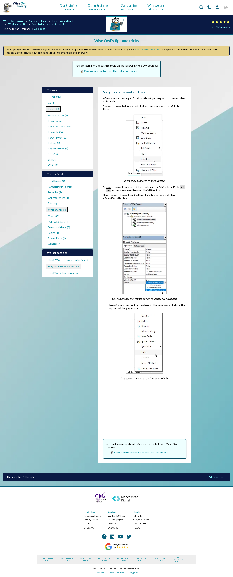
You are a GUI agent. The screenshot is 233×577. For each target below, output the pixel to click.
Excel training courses (48, 559)
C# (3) (51, 102)
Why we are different (155, 7)
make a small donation (147, 49)
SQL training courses (141, 559)
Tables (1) (53, 232)
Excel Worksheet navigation (64, 272)
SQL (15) (53, 154)
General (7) (54, 243)
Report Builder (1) (58, 148)
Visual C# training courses (178, 559)
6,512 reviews (221, 27)
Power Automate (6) (59, 126)
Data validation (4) (58, 221)
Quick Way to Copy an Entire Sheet (68, 259)
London (112, 512)
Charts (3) (53, 216)
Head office (89, 512)
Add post (39, 28)
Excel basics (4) (56, 181)
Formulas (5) (55, 192)
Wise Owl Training (13, 20)
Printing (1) (54, 203)
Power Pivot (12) (57, 137)
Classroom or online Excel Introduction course (111, 71)
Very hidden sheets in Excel (48, 24)
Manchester (139, 512)
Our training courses (68, 7)
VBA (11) (53, 165)
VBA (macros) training (160, 559)
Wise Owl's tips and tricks (116, 40)
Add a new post (217, 477)
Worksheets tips (17, 24)
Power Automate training (67, 559)
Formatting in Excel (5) (60, 186)
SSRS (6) (52, 159)
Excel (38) (53, 108)
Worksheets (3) (57, 209)
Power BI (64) (56, 132)
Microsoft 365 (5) (58, 115)
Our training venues (129, 7)
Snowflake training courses (123, 559)
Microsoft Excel (38, 20)
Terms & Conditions (116, 573)
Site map (100, 573)
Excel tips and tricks (63, 20)
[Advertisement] (144, 408)
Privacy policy (132, 573)
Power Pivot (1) (57, 238)
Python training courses (104, 559)
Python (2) (54, 143)
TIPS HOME (55, 97)
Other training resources (98, 7)
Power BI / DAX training (85, 559)
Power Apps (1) (57, 121)
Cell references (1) (58, 197)
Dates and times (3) (59, 227)
